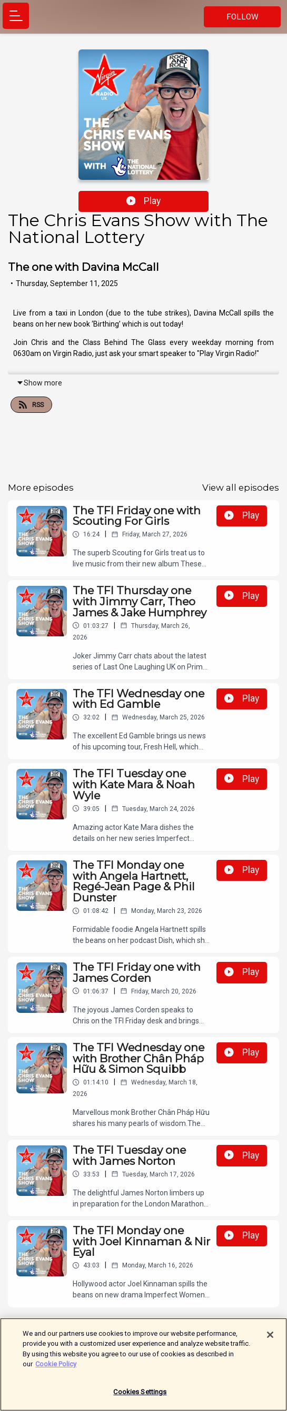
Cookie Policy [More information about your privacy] (55, 1370)
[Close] (270, 1341)
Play (143, 201)
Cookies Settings (139, 1398)
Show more (39, 383)
